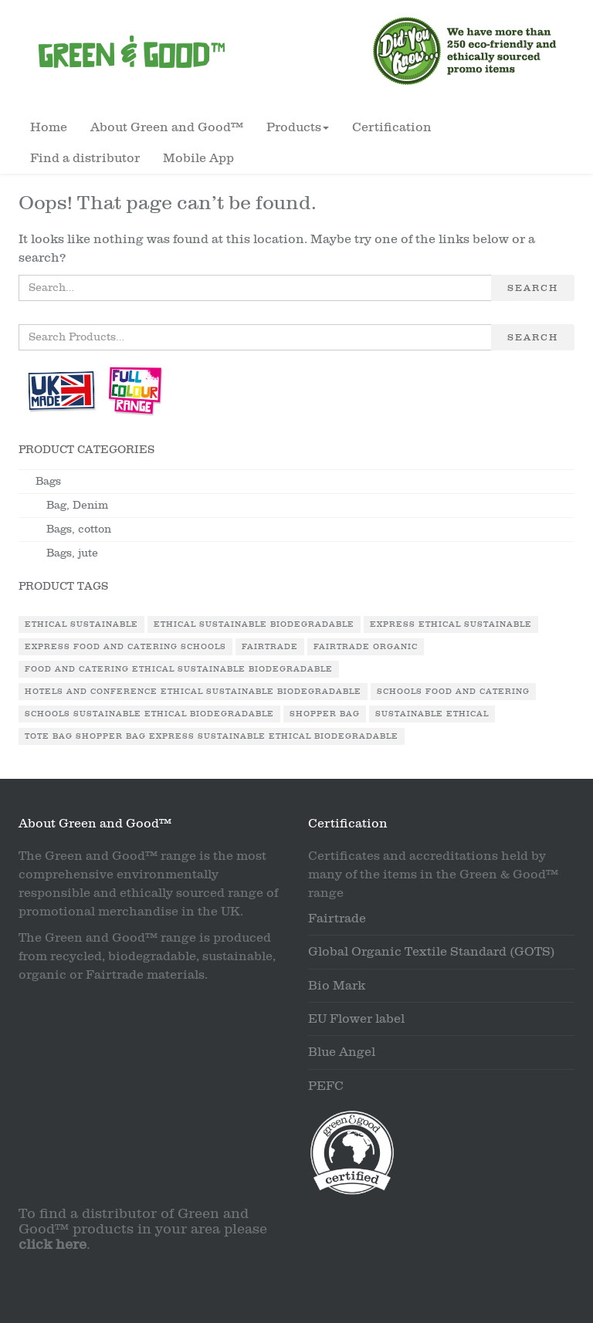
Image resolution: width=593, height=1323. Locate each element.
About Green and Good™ (166, 127)
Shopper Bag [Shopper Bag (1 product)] (325, 714)
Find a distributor (85, 158)
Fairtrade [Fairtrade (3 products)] (270, 646)
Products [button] (297, 127)
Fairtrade (337, 918)
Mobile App (198, 158)
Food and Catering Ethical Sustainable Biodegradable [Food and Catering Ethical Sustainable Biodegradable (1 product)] (179, 669)
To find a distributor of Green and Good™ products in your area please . (143, 1229)
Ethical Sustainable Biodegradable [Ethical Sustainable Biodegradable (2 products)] (254, 624)
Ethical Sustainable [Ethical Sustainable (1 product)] (81, 624)
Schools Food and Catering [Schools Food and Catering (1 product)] (453, 691)
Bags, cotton (78, 529)
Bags (48, 481)
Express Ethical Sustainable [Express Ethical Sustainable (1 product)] (451, 624)
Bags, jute (72, 553)
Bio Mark (336, 986)
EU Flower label (356, 1019)
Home (48, 127)
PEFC (326, 1086)
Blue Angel (341, 1052)
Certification (392, 127)
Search (532, 288)
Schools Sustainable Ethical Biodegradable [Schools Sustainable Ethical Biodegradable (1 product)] (149, 714)
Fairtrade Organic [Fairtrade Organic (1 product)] (365, 646)
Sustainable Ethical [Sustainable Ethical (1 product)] (432, 714)
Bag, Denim (77, 505)
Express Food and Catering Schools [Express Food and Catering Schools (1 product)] (125, 646)
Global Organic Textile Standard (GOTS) (431, 952)
